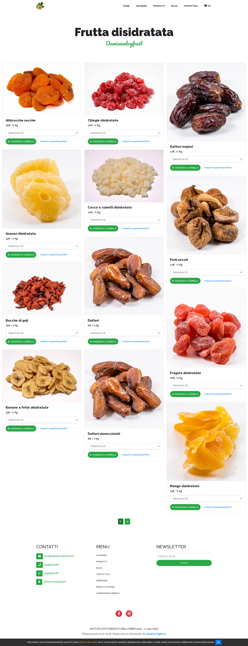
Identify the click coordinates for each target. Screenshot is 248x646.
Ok (218, 642)
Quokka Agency (156, 633)
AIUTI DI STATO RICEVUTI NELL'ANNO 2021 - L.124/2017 (124, 628)
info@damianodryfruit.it (55, 556)
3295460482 (47, 564)
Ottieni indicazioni (51, 581)
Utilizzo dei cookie (88, 642)
